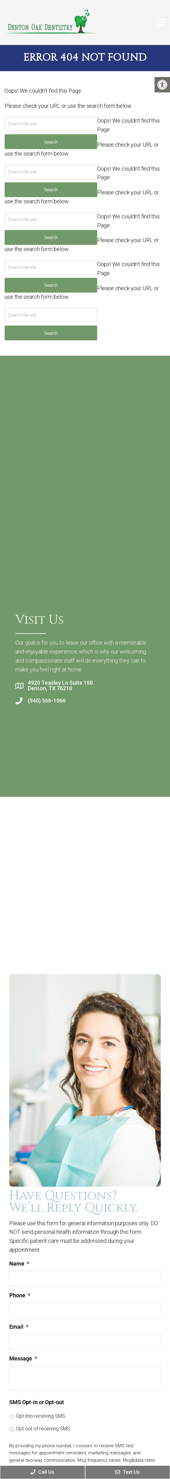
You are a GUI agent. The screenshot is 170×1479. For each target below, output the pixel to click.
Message (23, 1358)
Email (18, 1326)
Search (51, 333)
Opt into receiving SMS (40, 1416)
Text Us (127, 1472)
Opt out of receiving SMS (43, 1429)
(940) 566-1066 (47, 700)
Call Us (42, 1472)
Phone (19, 1295)
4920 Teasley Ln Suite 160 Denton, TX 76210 (60, 685)
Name (19, 1263)
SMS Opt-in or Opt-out (36, 1402)
